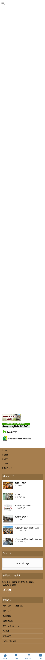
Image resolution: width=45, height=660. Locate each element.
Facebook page (22, 563)
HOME (5, 656)
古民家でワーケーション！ (25, 505)
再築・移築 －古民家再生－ (13, 605)
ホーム (4, 450)
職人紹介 (5, 459)
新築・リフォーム (9, 611)
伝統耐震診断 (8, 621)
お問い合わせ (7, 468)
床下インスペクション (11, 626)
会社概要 (5, 454)
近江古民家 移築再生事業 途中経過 (28, 539)
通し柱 (17, 494)
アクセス (16, 656)
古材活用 (6, 631)
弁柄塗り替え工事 (9, 641)
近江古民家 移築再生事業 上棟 (27, 528)
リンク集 (5, 463)
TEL (40, 656)
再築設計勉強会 (20, 483)
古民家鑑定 (7, 616)
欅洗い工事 (7, 636)
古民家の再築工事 (21, 516)
